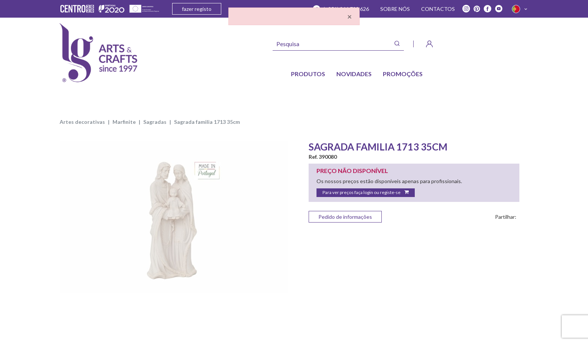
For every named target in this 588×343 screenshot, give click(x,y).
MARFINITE (124, 122)
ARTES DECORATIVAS (82, 122)
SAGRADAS (154, 122)
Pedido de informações (345, 217)
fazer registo (197, 9)
